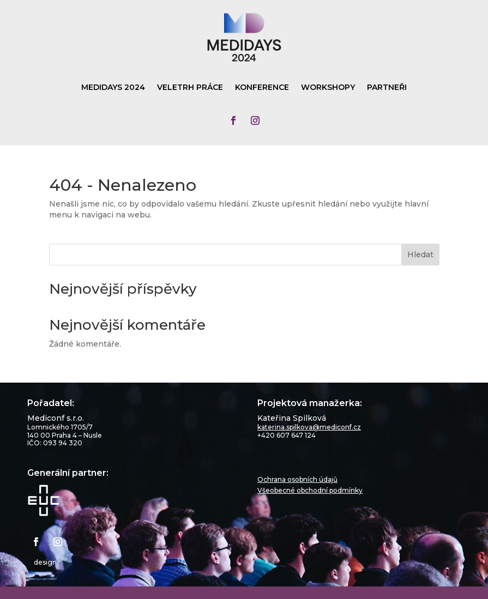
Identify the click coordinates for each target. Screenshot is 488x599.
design (45, 562)
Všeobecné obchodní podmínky (310, 490)
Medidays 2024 (113, 87)
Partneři (387, 87)
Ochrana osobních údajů (297, 479)
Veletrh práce (190, 87)
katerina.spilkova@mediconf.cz (309, 427)
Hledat (420, 254)
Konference (262, 87)
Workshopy (328, 87)
